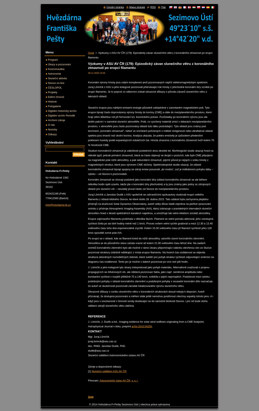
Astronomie (54, 73)
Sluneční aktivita (57, 78)
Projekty (52, 92)
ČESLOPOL (55, 87)
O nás (51, 124)
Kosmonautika (56, 69)
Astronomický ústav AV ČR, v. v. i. (119, 380)
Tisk (163, 7)
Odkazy (52, 134)
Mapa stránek (137, 7)
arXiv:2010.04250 (142, 326)
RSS (153, 7)
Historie (52, 101)
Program (53, 59)
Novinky (52, 129)
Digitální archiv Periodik (61, 115)
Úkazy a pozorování (59, 64)
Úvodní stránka (115, 7)
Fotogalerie (54, 106)
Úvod (91, 52)
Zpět (90, 396)
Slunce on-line (56, 83)
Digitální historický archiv (62, 110)
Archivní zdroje (56, 120)
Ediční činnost (56, 96)
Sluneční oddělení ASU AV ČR (109, 371)
